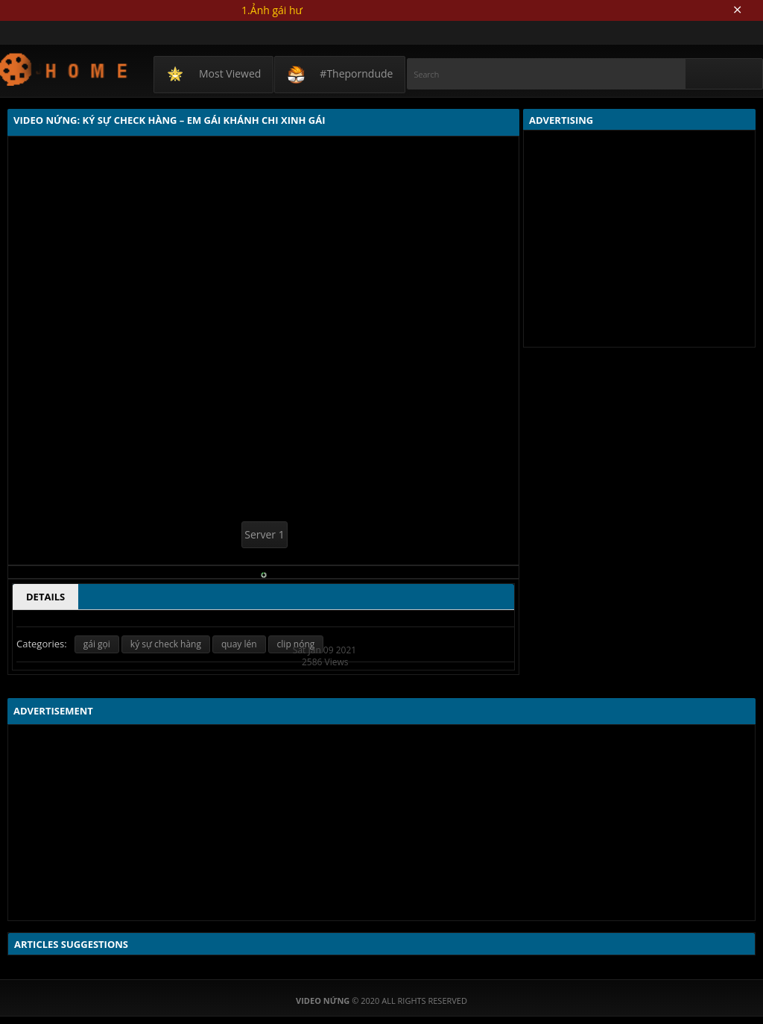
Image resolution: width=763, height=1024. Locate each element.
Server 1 (264, 534)
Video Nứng (64, 69)
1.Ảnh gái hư (272, 10)
